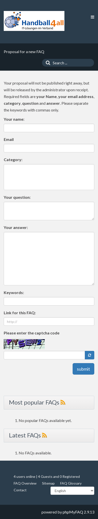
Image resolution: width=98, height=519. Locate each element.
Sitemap (48, 483)
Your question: (17, 197)
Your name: (14, 119)
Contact (20, 490)
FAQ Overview (25, 483)
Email (9, 139)
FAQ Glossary (71, 483)
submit (83, 369)
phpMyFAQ (73, 512)
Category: (13, 159)
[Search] (46, 63)
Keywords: (14, 292)
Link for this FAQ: (20, 312)
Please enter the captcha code (31, 332)
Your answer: (16, 227)
